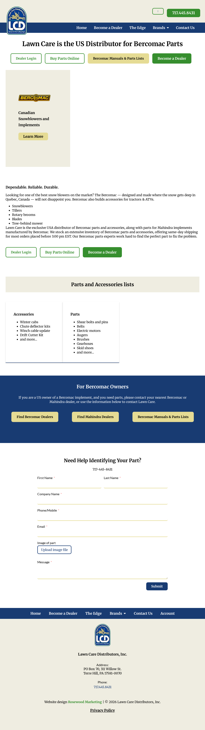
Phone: (102, 682)
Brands (161, 28)
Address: (102, 665)
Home (81, 27)
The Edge (137, 27)
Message (43, 562)
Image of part (46, 543)
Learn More (33, 136)
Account (167, 613)
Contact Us (185, 27)
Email (41, 526)
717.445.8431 (102, 687)
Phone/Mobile (47, 510)
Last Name (111, 478)
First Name (45, 478)
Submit (157, 586)
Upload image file (54, 550)
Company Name (48, 494)
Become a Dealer (108, 27)
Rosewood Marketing (85, 702)
